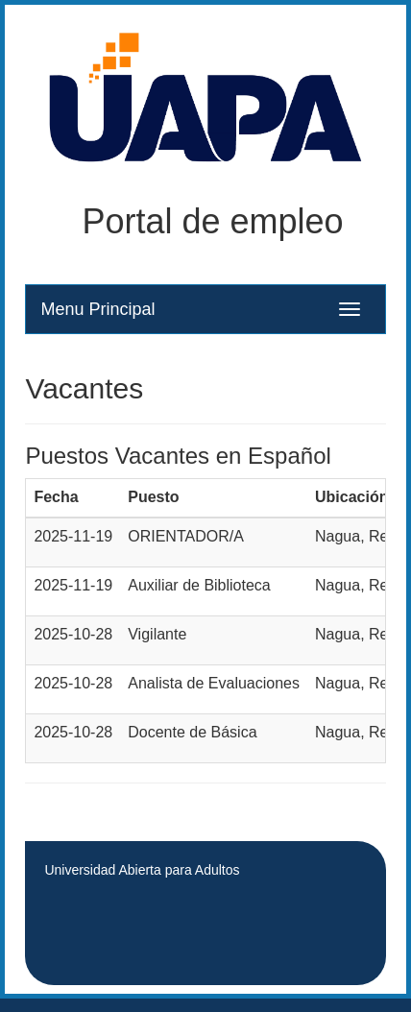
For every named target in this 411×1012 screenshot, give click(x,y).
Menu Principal (97, 309)
